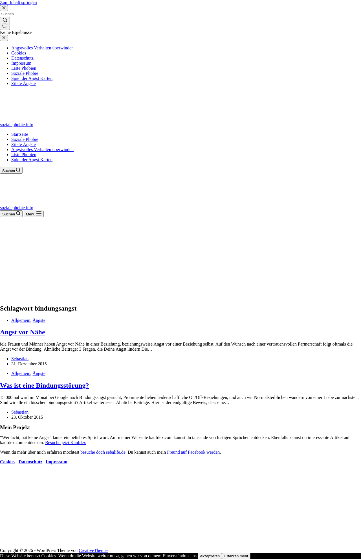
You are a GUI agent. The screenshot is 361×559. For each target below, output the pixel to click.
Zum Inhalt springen (18, 2)
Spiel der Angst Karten (31, 159)
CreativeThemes (93, 550)
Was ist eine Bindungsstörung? (44, 385)
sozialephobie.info (16, 124)
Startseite (19, 134)
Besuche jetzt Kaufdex (65, 442)
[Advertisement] (180, 259)
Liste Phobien (23, 154)
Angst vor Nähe (22, 332)
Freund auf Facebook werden (193, 452)
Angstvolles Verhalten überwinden (42, 149)
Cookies (7, 461)
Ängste (39, 320)
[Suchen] (11, 170)
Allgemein (20, 320)
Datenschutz (30, 461)
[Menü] (34, 214)
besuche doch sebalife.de (102, 452)
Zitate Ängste (23, 144)
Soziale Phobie (24, 139)
